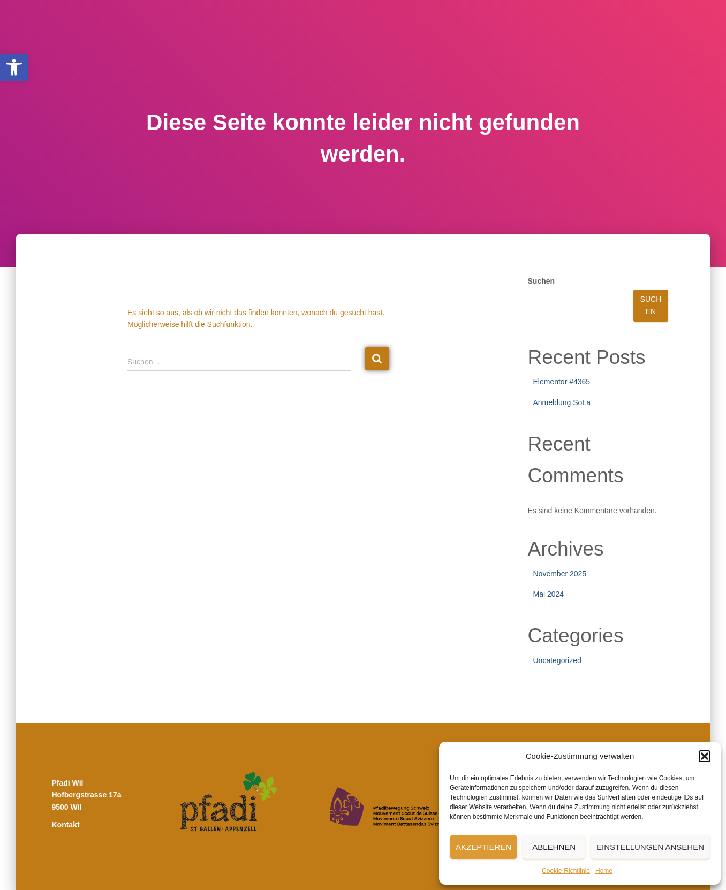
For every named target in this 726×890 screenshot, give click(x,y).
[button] (14, 67)
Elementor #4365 (562, 381)
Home (603, 870)
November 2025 (560, 573)
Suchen (541, 281)
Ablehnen (554, 846)
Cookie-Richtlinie (566, 870)
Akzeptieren (483, 846)
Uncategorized (557, 660)
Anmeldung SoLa (562, 402)
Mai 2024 (548, 594)
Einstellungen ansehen (650, 846)
